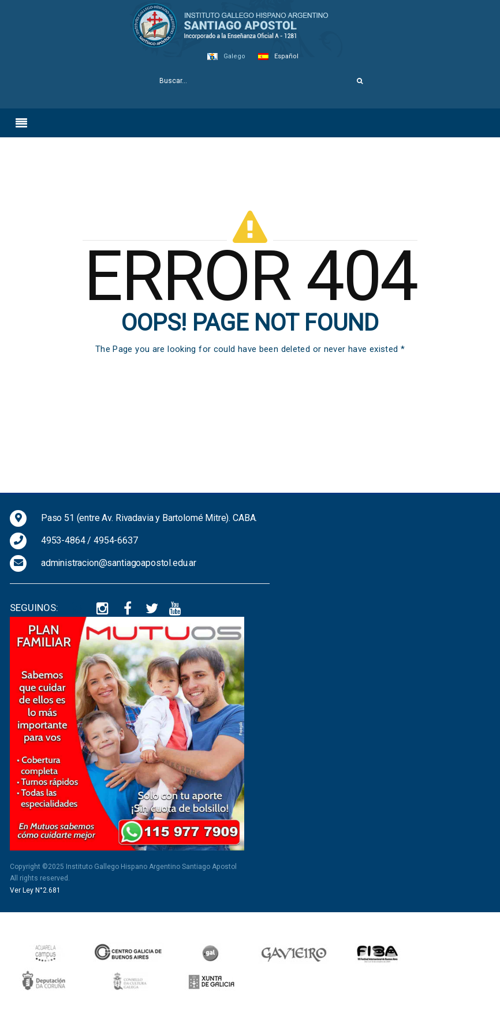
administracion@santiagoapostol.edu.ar (118, 562)
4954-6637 (116, 540)
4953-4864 (63, 540)
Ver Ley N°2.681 (35, 890)
